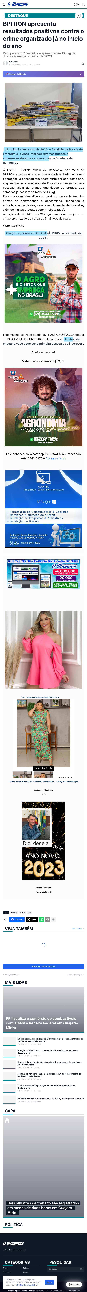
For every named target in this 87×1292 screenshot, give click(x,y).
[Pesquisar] (83, 4)
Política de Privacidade (38, 1291)
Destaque (18, 15)
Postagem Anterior (12, 974)
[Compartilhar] (81, 63)
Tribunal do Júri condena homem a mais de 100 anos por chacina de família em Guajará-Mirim (49, 1075)
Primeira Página (13, 1291)
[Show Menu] (4, 4)
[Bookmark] (79, 15)
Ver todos (77, 929)
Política (26, 1268)
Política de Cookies (57, 1291)
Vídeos (26, 1272)
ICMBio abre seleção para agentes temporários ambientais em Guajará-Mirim (46, 1086)
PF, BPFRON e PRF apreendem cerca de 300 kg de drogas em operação (50, 1098)
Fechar (49, 1282)
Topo (29, 912)
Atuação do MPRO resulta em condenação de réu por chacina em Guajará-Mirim (47, 1051)
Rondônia (6, 1272)
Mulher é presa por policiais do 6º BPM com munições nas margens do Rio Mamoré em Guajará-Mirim (50, 1040)
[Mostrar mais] (53, 919)
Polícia (22, 912)
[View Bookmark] (75, 5)
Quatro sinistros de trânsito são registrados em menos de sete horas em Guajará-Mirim (49, 1063)
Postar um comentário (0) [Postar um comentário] (43, 966)
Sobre (24, 1291)
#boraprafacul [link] (55, 458)
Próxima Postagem (74, 974)
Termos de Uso (74, 1291)
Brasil (5, 1268)
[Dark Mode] (78, 4)
